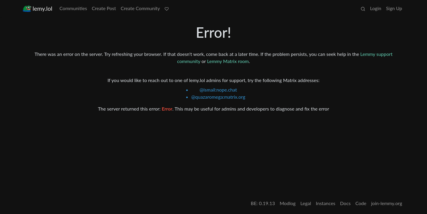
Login (375, 8)
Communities (73, 8)
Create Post (104, 8)
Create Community (140, 8)
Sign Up (394, 8)
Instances (325, 203)
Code (361, 203)
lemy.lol (37, 8)
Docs (345, 203)
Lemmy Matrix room (228, 61)
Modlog (288, 203)
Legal (305, 203)
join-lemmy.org (386, 203)
